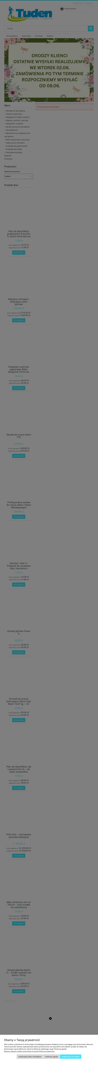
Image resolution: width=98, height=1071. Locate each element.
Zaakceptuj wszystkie (70, 1056)
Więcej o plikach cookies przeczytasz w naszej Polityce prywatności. (29, 1051)
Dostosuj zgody (51, 1056)
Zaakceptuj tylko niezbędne (29, 1056)
